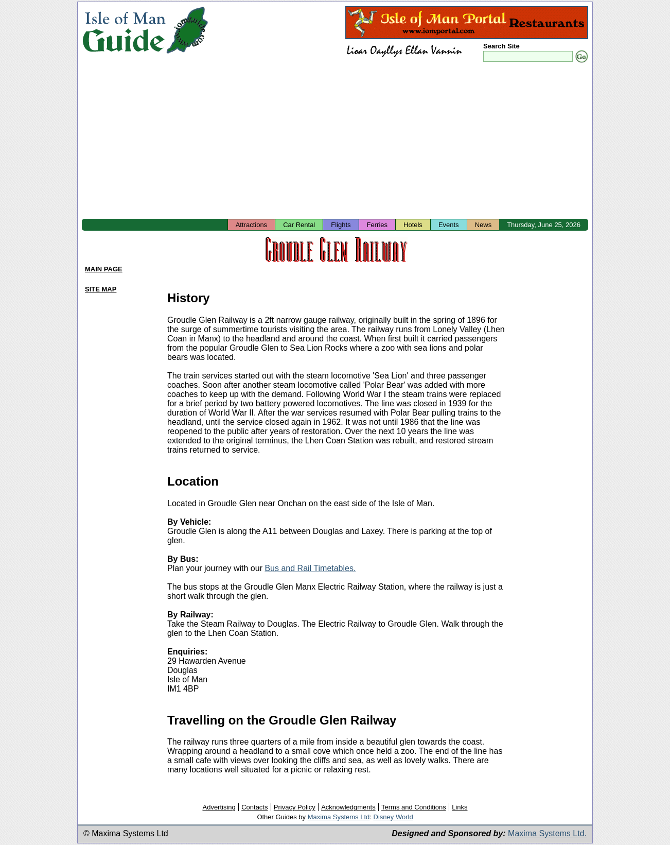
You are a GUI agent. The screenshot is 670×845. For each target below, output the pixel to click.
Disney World (393, 817)
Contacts (254, 807)
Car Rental (299, 225)
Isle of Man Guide (124, 30)
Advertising (218, 807)
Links (459, 807)
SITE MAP (100, 289)
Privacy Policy (294, 807)
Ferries (377, 225)
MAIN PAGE (103, 269)
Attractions (251, 225)
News (483, 225)
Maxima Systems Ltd (339, 817)
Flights (340, 225)
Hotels (412, 225)
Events (448, 225)
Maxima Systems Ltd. (547, 833)
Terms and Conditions (413, 807)
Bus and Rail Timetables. (310, 568)
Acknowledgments (348, 807)
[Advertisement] (335, 142)
